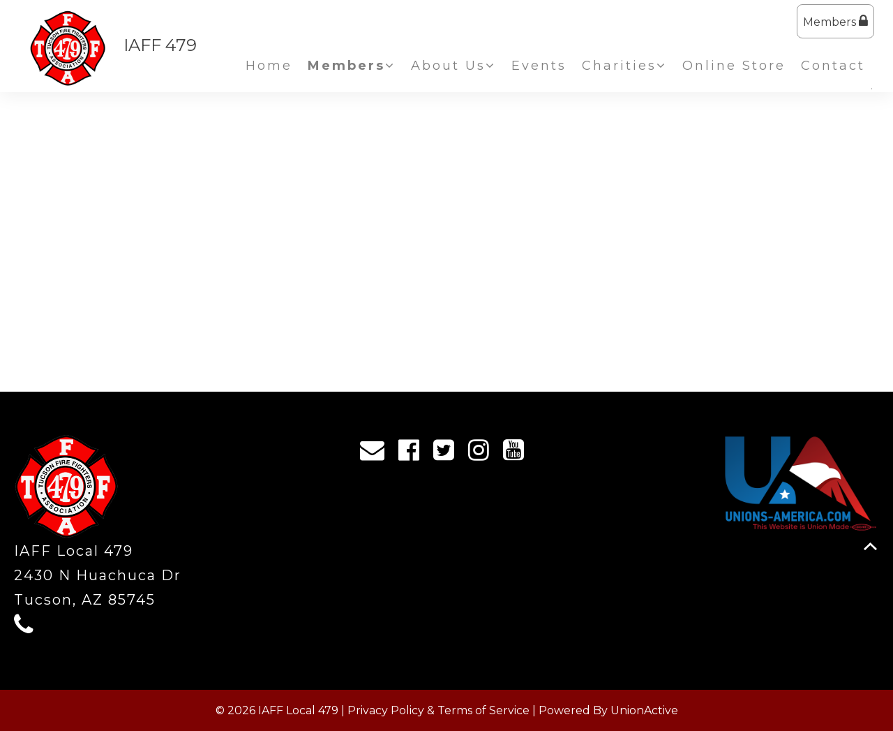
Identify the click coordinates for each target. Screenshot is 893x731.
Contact (833, 65)
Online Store (734, 65)
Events (538, 65)
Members (835, 21)
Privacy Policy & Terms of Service (438, 710)
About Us (453, 65)
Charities (624, 65)
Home (269, 65)
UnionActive (644, 710)
